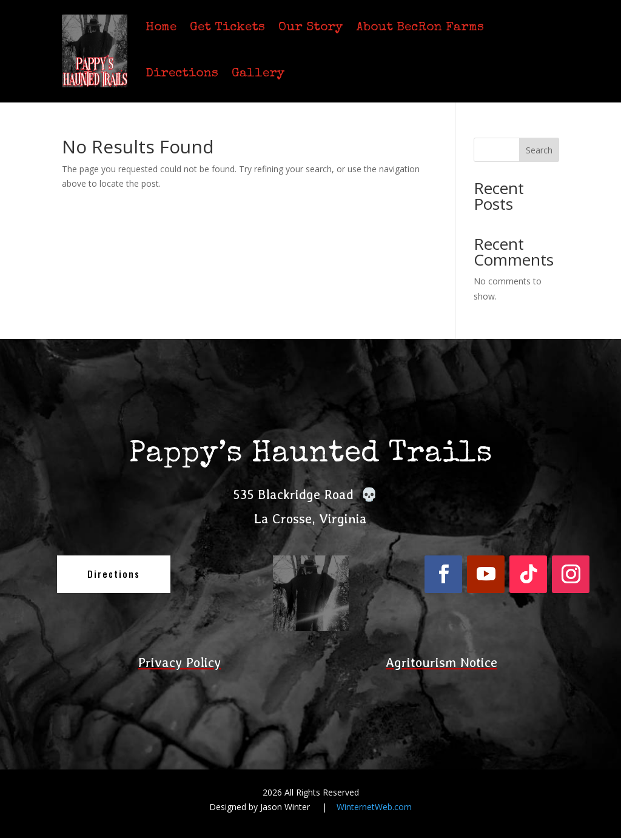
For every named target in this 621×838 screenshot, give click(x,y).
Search (539, 150)
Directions (182, 73)
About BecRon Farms (420, 27)
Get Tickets (227, 27)
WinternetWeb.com (374, 807)
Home (161, 27)
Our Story (310, 27)
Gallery (258, 73)
